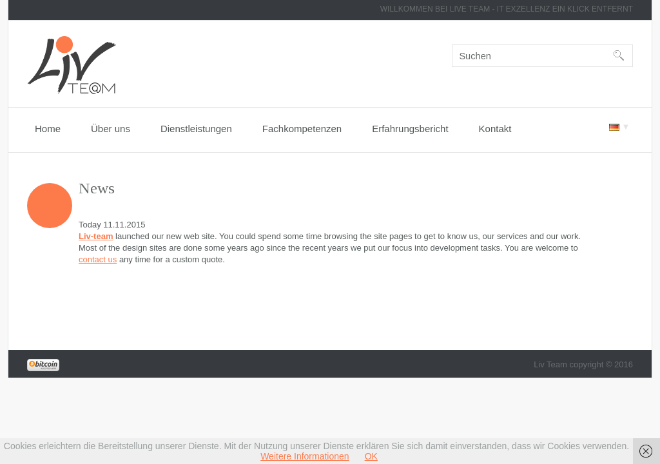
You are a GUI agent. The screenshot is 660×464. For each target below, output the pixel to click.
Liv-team (96, 236)
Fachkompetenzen (302, 128)
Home (48, 128)
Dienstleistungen (196, 128)
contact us (98, 259)
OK (371, 456)
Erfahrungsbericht (410, 128)
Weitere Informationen (304, 456)
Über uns (110, 128)
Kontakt (495, 128)
